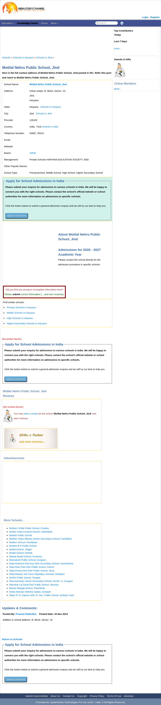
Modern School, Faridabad (23, 542)
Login (145, 17)
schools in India (50, 126)
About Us (55, 696)
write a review (31, 413)
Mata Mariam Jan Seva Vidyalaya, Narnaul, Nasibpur (36, 574)
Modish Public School (20, 535)
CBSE (33, 153)
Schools (6, 57)
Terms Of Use (114, 696)
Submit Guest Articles (36, 696)
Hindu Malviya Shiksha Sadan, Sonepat (30, 591)
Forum (44, 23)
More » (54, 23)
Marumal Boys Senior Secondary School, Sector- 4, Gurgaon (41, 581)
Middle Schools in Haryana (21, 312)
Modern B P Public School (23, 545)
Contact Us (68, 696)
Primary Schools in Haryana (21, 307)
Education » (8, 23)
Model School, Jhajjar (20, 549)
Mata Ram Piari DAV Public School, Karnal (31, 567)
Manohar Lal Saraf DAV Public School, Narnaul (33, 584)
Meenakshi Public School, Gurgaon (27, 560)
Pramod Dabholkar (26, 614)
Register (155, 17)
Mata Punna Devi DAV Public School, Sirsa (31, 570)
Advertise (129, 696)
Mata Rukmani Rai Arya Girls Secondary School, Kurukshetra (41, 563)
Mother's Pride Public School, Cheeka (29, 528)
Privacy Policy (97, 696)
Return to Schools (12, 639)
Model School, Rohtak (20, 552)
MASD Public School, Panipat (24, 577)
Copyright (82, 696)
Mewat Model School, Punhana (25, 556)
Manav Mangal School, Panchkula (27, 588)
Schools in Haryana (23, 57)
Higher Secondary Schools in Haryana (27, 323)
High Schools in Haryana (20, 318)
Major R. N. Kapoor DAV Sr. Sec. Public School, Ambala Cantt (41, 595)
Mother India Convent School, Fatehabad (30, 531)
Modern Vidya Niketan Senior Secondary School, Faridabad (40, 538)
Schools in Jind (44, 57)
